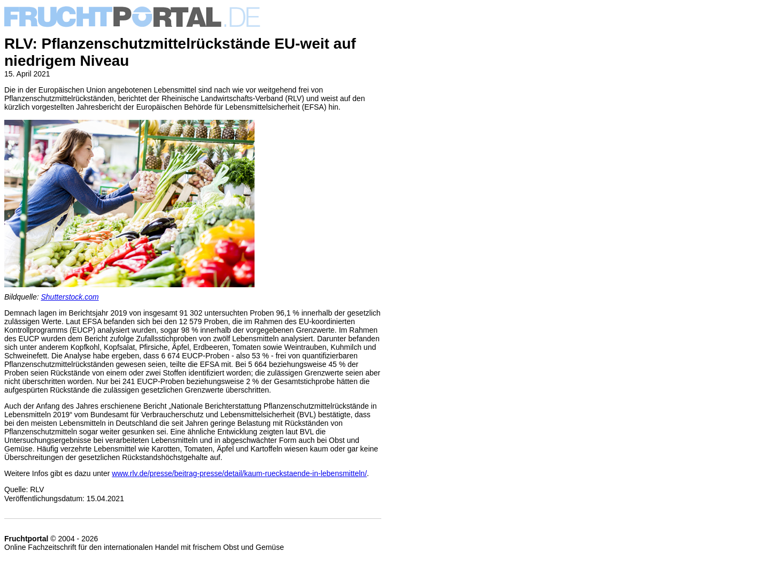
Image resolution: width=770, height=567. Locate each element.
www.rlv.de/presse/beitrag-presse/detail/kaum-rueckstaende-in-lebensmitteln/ (239, 473)
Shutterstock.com (70, 297)
